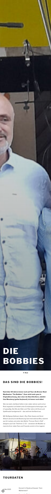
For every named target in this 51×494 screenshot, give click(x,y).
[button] (3, 491)
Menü (25, 372)
